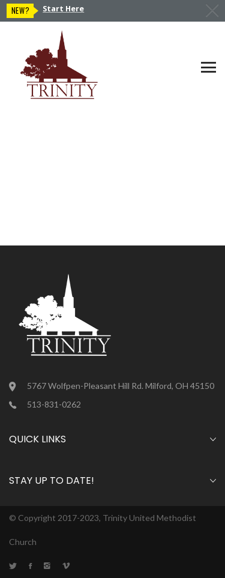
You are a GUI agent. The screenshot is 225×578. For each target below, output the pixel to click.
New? (20, 10)
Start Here (63, 9)
